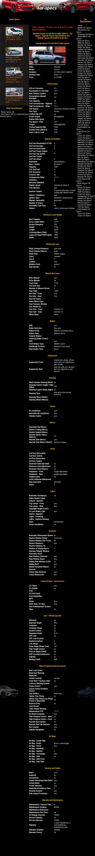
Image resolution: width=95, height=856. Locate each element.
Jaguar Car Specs (84, 118)
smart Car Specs (84, 194)
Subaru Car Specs (85, 198)
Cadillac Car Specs (85, 49)
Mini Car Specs (84, 159)
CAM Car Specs (84, 51)
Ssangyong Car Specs (86, 196)
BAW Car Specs (84, 43)
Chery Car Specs (84, 56)
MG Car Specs (83, 157)
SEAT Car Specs (84, 192)
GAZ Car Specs (84, 92)
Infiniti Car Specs (84, 112)
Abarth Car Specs (84, 28)
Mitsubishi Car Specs (86, 162)
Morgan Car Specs (85, 164)
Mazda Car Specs (85, 151)
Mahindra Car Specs (85, 140)
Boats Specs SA (7, 112)
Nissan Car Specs (85, 166)
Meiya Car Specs (84, 153)
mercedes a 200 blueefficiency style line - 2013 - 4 (13, 59)
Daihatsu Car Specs (85, 67)
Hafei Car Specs (84, 101)
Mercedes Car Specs (86, 155)
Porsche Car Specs (85, 172)
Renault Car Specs (85, 177)
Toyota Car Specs (84, 205)
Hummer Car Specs (85, 108)
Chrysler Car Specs (85, 60)
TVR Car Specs (83, 207)
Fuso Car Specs (84, 90)
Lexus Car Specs (84, 136)
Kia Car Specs (83, 125)
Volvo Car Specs (84, 213)
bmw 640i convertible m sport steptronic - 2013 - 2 (14, 100)
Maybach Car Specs (85, 149)
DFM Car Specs (84, 69)
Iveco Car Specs (84, 116)
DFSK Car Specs (84, 71)
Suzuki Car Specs (84, 200)
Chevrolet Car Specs (86, 58)
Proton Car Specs (84, 175)
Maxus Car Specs (84, 146)
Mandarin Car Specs (85, 142)
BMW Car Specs (84, 47)
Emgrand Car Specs (85, 75)
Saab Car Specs (84, 190)
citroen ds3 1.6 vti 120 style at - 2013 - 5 (14, 39)
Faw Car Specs (83, 77)
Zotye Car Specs (84, 216)
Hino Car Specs (84, 103)
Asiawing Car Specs (85, 34)
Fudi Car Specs (84, 88)
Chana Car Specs (84, 54)
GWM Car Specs (84, 99)
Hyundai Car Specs (85, 110)
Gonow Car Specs (85, 97)
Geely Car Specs (84, 95)
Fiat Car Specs (83, 82)
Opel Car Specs (84, 168)
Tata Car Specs (83, 203)
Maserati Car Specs (85, 144)
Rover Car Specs (84, 187)
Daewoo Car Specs (85, 64)
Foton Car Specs (84, 86)
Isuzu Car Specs (84, 114)
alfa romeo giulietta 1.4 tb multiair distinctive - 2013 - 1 (14, 80)
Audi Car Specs (84, 41)
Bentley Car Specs (85, 45)
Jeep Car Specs (84, 121)
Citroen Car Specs (85, 62)
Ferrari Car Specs (84, 80)
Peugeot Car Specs (85, 170)
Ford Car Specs (84, 84)
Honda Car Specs (84, 105)
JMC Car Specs (84, 123)
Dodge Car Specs (84, 73)
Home (80, 26)
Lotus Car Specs (84, 138)
